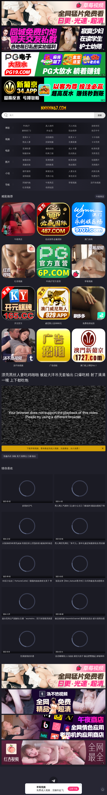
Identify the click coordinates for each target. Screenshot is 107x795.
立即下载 (73, 788)
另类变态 (95, 153)
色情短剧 (49, 187)
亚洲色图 (49, 159)
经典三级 (49, 153)
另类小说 (49, 176)
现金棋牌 (72, 130)
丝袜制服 (49, 142)
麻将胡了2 (26, 130)
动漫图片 (95, 159)
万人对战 (72, 125)
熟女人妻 (27, 142)
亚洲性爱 (27, 148)
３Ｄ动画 (95, 137)
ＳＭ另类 (95, 142)
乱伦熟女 (72, 153)
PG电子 (26, 125)
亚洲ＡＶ (27, 137)
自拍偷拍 (49, 137)
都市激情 (27, 171)
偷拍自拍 (49, 148)
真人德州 (49, 125)
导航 (7, 184)
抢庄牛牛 (95, 130)
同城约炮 (27, 182)
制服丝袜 (27, 153)
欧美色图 (72, 159)
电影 (7, 150)
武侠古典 (95, 171)
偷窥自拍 (27, 159)
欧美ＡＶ (72, 137)
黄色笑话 (72, 176)
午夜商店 (49, 182)
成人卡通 (72, 148)
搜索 (100, 115)
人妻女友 (72, 171)
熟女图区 (72, 164)
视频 (7, 139)
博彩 (7, 127)
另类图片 (95, 164)
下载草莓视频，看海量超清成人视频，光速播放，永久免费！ (65, 448)
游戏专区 (95, 125)
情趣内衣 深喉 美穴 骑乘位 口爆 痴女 (20, 456)
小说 (7, 173)
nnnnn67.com (53, 108)
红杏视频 (27, 187)
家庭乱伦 (49, 171)
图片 (7, 161)
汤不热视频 (95, 182)
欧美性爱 (95, 148)
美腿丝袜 (27, 164)
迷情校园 (27, 176)
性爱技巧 (95, 176)
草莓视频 (72, 182)
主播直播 (72, 142)
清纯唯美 (49, 164)
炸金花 (50, 130)
